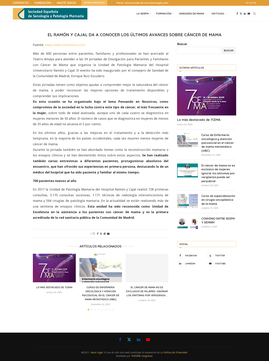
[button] (110, 3)
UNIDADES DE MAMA (191, 13)
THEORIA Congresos (141, 356)
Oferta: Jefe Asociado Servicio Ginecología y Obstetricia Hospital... (151, 3)
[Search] (254, 13)
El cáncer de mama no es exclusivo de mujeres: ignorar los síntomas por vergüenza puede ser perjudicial (218, 173)
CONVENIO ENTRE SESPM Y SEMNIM (218, 220)
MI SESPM (251, 2)
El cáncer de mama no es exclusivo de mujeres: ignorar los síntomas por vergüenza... (147, 291)
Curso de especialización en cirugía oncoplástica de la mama (218, 199)
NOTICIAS (218, 13)
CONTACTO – (22, 3)
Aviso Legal (97, 352)
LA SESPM (143, 13)
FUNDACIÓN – (43, 3)
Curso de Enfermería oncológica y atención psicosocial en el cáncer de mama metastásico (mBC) (217, 142)
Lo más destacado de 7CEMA (54, 287)
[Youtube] (249, 13)
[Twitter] (241, 13)
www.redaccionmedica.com (65, 45)
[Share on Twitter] (101, 233)
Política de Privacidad (175, 352)
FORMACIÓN (164, 13)
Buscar (182, 44)
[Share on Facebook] (97, 233)
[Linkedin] (245, 13)
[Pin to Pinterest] (105, 233)
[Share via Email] (108, 233)
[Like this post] (93, 233)
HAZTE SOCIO (66, 3)
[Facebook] (237, 13)
